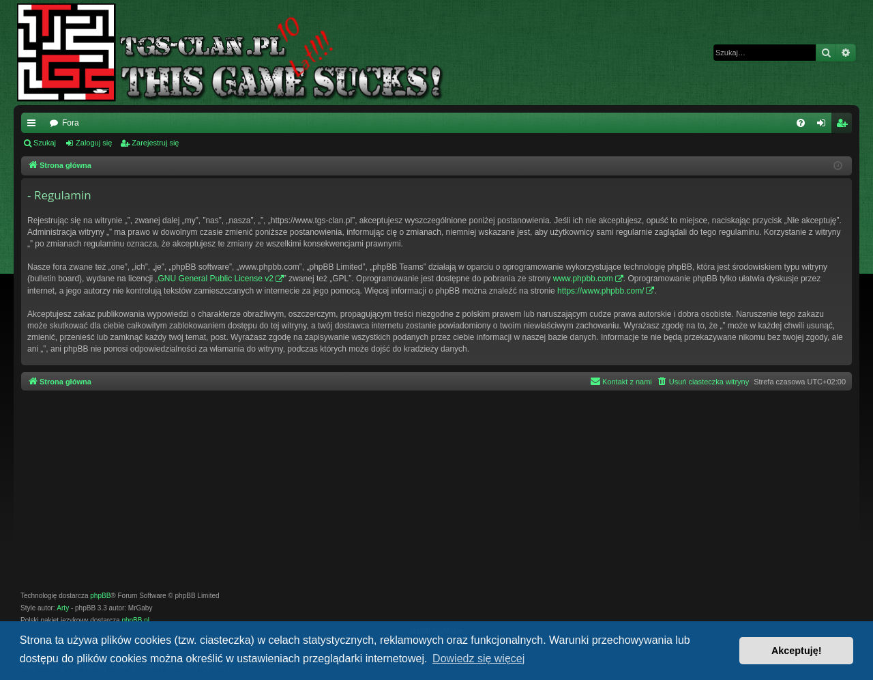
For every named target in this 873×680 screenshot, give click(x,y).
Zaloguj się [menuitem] (824, 125)
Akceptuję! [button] (796, 650)
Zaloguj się (94, 143)
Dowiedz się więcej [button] (478, 658)
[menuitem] (800, 123)
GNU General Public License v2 (215, 278)
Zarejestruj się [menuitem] (844, 125)
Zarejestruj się (155, 143)
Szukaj (44, 143)
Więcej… (34, 125)
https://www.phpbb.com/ (600, 291)
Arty (63, 608)
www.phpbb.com (583, 278)
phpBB (100, 595)
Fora (70, 123)
